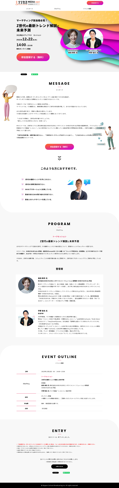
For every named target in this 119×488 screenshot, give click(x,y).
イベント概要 (87, 9)
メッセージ (29, 9)
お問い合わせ (59, 466)
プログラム (57, 9)
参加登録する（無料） (33, 57)
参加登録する (95, 3)
